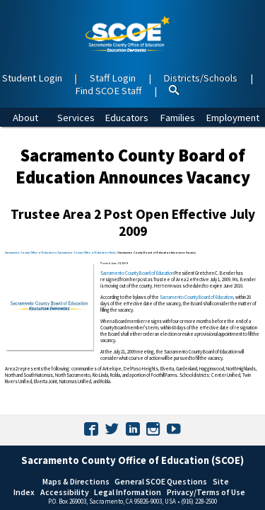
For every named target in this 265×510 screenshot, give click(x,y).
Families (177, 117)
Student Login (32, 78)
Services (76, 117)
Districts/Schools (200, 78)
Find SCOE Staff (108, 90)
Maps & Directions (76, 481)
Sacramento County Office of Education (30, 252)
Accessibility (64, 492)
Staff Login (113, 78)
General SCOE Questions (160, 481)
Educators (126, 117)
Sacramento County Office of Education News (87, 252)
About (25, 117)
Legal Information (127, 492)
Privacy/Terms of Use (206, 492)
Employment (232, 117)
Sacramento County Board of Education (137, 273)
